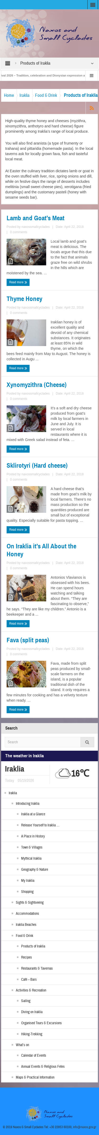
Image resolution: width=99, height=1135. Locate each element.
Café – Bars (29, 979)
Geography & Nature (34, 869)
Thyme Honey (24, 299)
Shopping (27, 891)
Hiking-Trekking (31, 1034)
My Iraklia (27, 880)
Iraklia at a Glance (33, 814)
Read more (18, 282)
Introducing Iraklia (27, 803)
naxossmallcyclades (35, 227)
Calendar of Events (33, 1055)
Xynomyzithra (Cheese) (37, 385)
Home (9, 95)
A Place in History (33, 836)
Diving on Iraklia (32, 1012)
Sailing (25, 1001)
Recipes (26, 957)
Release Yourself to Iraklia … (40, 825)
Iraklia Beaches (26, 924)
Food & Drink (46, 95)
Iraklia (25, 95)
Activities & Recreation (31, 990)
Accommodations (27, 913)
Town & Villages (32, 847)
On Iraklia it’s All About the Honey (41, 550)
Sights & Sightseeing (30, 902)
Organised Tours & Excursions (41, 1023)
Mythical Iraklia (31, 858)
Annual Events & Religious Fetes (43, 1066)
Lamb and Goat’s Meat (35, 218)
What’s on (22, 1045)
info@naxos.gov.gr (84, 1127)
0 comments (18, 232)
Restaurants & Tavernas (37, 968)
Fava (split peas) (28, 640)
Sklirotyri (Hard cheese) (37, 466)
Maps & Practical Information (35, 1077)
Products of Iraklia (33, 946)
